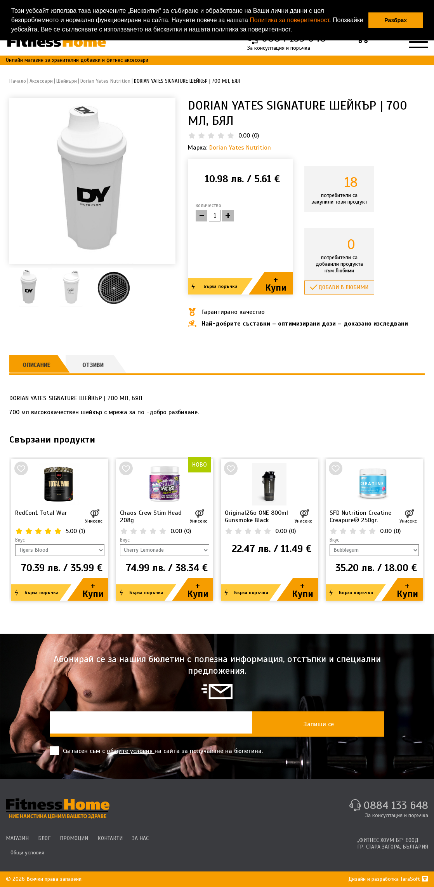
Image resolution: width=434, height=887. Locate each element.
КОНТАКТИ (110, 838)
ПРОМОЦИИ (74, 838)
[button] (295, 30)
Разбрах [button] (395, 20)
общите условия (131, 751)
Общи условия (27, 852)
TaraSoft (414, 879)
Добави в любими (343, 287)
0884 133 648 (395, 805)
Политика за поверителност (289, 20)
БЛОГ (44, 838)
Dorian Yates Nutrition (240, 148)
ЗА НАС (140, 838)
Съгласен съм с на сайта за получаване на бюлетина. (156, 750)
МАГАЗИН (17, 838)
